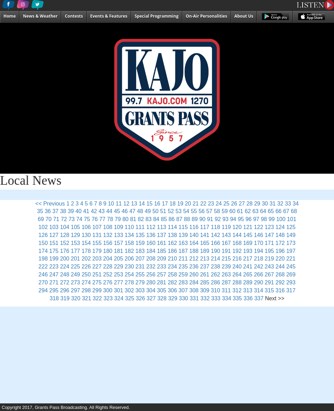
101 (291, 219)
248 (64, 274)
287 (226, 282)
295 (53, 290)
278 (129, 282)
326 (140, 298)
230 (129, 267)
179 (97, 251)
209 (161, 259)
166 (215, 243)
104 (64, 227)
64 (263, 211)
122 (258, 227)
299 (97, 290)
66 (279, 211)
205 (118, 259)
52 (171, 211)
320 (76, 298)
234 (172, 267)
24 (219, 204)
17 (165, 204)
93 (225, 219)
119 (226, 227)
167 (226, 243)
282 (172, 282)
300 (107, 290)
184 (151, 251)
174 (43, 251)
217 (247, 259)
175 (53, 251)
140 (194, 235)
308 (194, 290)
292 (280, 282)
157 (118, 243)
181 (118, 251)
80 (125, 219)
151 (53, 243)
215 (226, 259)
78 (110, 219)
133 (118, 235)
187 (183, 251)
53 (178, 211)
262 (215, 274)
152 (64, 243)
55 (194, 211)
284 (194, 282)
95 (241, 219)
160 (151, 243)
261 (205, 274)
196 (280, 251)
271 (53, 282)
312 (237, 290)
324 (118, 298)
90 (202, 219)
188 (194, 251)
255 (140, 274)
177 (75, 251)
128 (64, 235)
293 (291, 282)
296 (64, 290)
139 (183, 235)
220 (280, 259)
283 (183, 282)
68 (294, 211)
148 (280, 235)
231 (140, 267)
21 (196, 204)
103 (53, 227)
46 (125, 211)
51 (163, 211)
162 (172, 243)
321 (86, 298)
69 (41, 219)
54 (186, 211)
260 (194, 274)
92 (218, 219)
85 (164, 219)
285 (205, 282)
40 (78, 211)
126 (43, 235)
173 (291, 243)
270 (43, 282)
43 (102, 211)
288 (237, 282)
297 (75, 290)
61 (240, 211)
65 (271, 211)
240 (237, 267)
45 (117, 211)
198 (43, 259)
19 (180, 204)
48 (140, 211)
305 (161, 290)
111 (140, 227)
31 (272, 204)
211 (183, 259)
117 (205, 227)
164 (194, 243)
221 (291, 259)
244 (280, 267)
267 (269, 274)
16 (157, 204)
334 (226, 298)
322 (97, 298)
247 (53, 274)
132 (107, 235)
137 (161, 235)
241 (247, 267)
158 (129, 243)
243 (269, 267)
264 (237, 274)
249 (75, 274)
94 (233, 219)
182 (129, 251)
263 (226, 274)
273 (75, 282)
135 (140, 235)
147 (269, 235)
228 (107, 267)
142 (215, 235)
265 (247, 274)
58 (217, 211)
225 (75, 267)
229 (118, 267)
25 (226, 204)
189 (205, 251)
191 (226, 251)
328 (162, 298)
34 (296, 204)
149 (291, 235)
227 (97, 267)
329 (172, 298)
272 (64, 282)
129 (75, 235)
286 (215, 282)
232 (151, 267)
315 (269, 290)
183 (140, 251)
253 (118, 274)
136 (151, 235)
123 (269, 227)
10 (111, 204)
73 (71, 219)
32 (280, 204)
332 (205, 298)
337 (258, 298)
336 (248, 298)
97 (256, 219)
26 (234, 204)
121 (247, 227)
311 (226, 290)
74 (79, 219)
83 (149, 219)
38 (63, 211)
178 (86, 251)
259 (183, 274)
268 (280, 274)
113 (161, 227)
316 (280, 290)
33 (288, 204)
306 (172, 290)
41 (86, 211)
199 (53, 259)
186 (172, 251)
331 (194, 298)
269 (291, 274)
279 (140, 282)
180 (107, 251)
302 (129, 290)
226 (86, 267)
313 (247, 290)
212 (194, 259)
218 (258, 259)
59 (225, 211)
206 (129, 259)
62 (248, 211)
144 (237, 235)
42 (94, 211)
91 (210, 219)
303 (140, 290)
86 (171, 219)
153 (75, 243)
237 (205, 267)
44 (109, 211)
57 (209, 211)
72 (64, 219)
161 (161, 243)
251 (97, 274)
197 (291, 251)
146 (258, 235)
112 (151, 227)
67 (286, 211)
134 (129, 235)
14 (142, 204)
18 (172, 204)
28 (250, 204)
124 (280, 227)
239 (226, 267)
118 (215, 227)
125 (291, 227)
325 (129, 298)
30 (265, 204)
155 (97, 243)
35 (40, 211)
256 (151, 274)
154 (86, 243)
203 (97, 259)
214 (215, 259)
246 (43, 274)
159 (140, 243)
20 (188, 204)
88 (187, 219)
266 (258, 274)
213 (205, 259)
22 (203, 204)
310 (215, 290)
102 (43, 227)
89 (195, 219)
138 (172, 235)
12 (126, 204)
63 (255, 211)
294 (43, 290)
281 (161, 282)
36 (48, 211)
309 (205, 290)
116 (194, 227)
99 (272, 219)
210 (172, 259)
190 (215, 251)
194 (258, 251)
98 (264, 219)
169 (247, 243)
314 (258, 290)
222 (43, 267)
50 (155, 211)
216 (237, 259)
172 (280, 243)
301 (118, 290)
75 (87, 219)
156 (107, 243)
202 (86, 259)
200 (64, 259)
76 (95, 219)
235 (183, 267)
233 (161, 267)
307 (183, 290)
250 (86, 274)
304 (151, 290)
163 (183, 243)
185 (161, 251)
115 (183, 227)
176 (64, 251)
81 (133, 219)
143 (226, 235)
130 (86, 235)
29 (257, 204)
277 (118, 282)
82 (141, 219)
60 (232, 211)
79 (118, 219)
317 (291, 290)
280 (151, 282)
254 (129, 274)
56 (201, 211)
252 (107, 274)
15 (149, 204)
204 (107, 259)
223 (53, 267)
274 (86, 282)
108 (107, 227)
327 (151, 298)
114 (172, 227)
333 (216, 298)
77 (102, 219)
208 (151, 259)
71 (56, 219)
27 (242, 204)
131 (97, 235)
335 (237, 298)
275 (97, 282)
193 (247, 251)
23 (211, 204)
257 (161, 274)
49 (148, 211)
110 (129, 227)
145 (247, 235)
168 (237, 243)
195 (269, 251)
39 (71, 211)
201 (75, 259)
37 (55, 211)
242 (258, 267)
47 (132, 211)
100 (281, 219)
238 (215, 267)
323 (108, 298)
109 (118, 227)
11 (118, 204)
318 (54, 298)
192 (237, 251)
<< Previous (50, 204)
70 (48, 219)
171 (269, 243)
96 (248, 219)
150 (43, 243)
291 (269, 282)
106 (86, 227)
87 (179, 219)
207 (140, 259)
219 (269, 259)
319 (65, 298)
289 (247, 282)
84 (156, 219)
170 (258, 243)
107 (97, 227)
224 (64, 267)
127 (53, 235)
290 (258, 282)
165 (205, 243)
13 (134, 204)
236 (194, 267)
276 (107, 282)
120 (237, 227)
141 (205, 235)
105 (75, 227)
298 (86, 290)
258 (172, 274)
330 (183, 298)
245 (291, 267)
